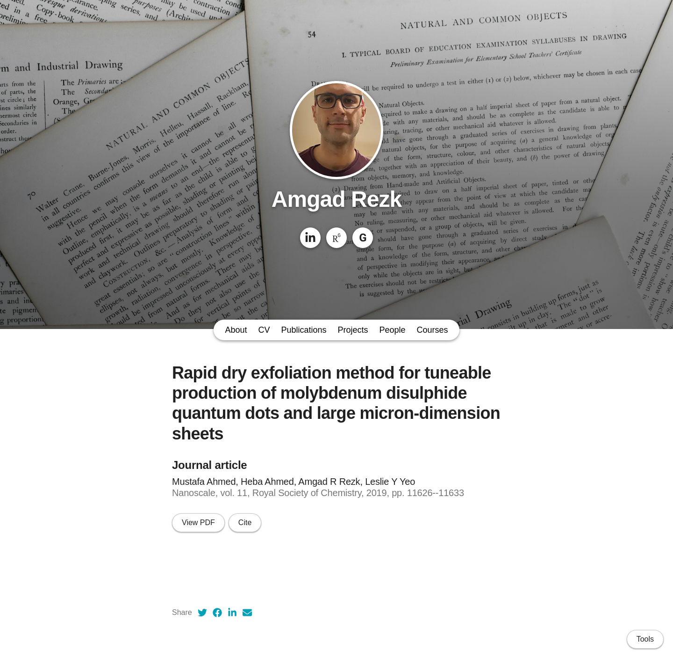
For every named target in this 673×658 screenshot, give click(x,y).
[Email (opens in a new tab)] (247, 612)
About (236, 330)
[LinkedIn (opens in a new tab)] (232, 612)
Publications (303, 330)
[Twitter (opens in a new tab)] (202, 612)
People (392, 330)
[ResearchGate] (336, 237)
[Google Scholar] (362, 237)
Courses (432, 330)
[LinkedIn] (310, 237)
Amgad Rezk (336, 199)
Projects (353, 330)
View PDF (198, 522)
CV (264, 330)
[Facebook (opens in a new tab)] (217, 612)
